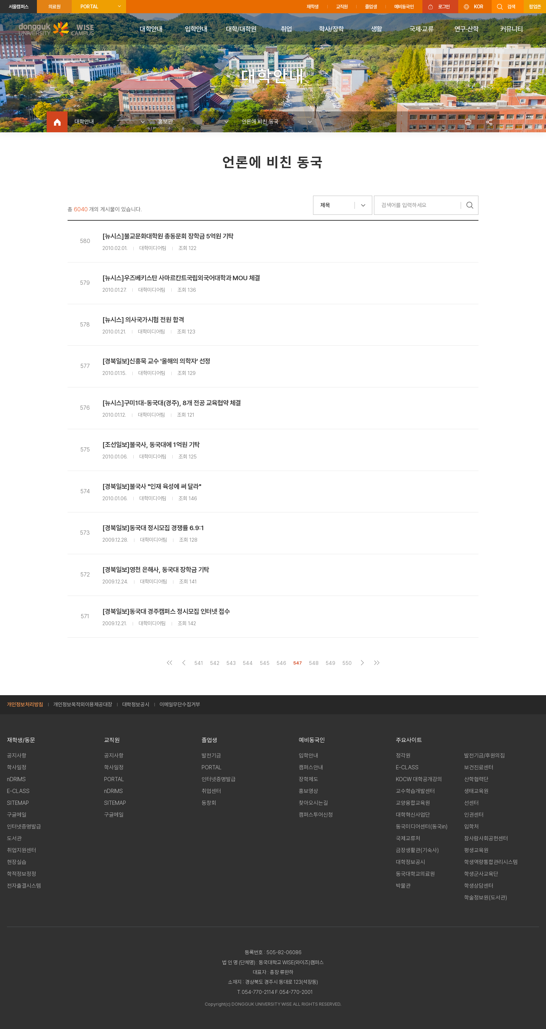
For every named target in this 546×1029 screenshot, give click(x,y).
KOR (478, 6)
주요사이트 (409, 740)
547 (297, 663)
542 (214, 663)
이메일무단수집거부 (179, 704)
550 (347, 663)
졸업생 (371, 6)
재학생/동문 (21, 740)
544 (248, 663)
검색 (511, 6)
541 (198, 663)
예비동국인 (404, 6)
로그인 (444, 6)
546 (281, 663)
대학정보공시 (135, 704)
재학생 (313, 6)
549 (330, 663)
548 (314, 663)
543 (231, 663)
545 (265, 663)
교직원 (342, 6)
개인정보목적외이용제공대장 (82, 704)
